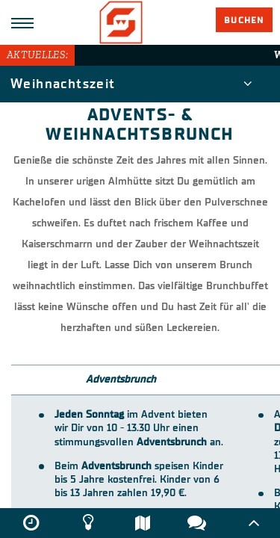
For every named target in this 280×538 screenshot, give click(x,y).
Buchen (244, 20)
